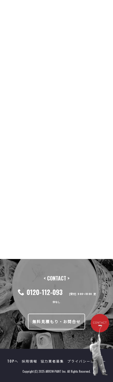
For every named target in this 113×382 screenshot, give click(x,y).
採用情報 (29, 361)
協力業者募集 (52, 361)
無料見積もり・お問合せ (56, 321)
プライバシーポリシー (86, 361)
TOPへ (12, 361)
